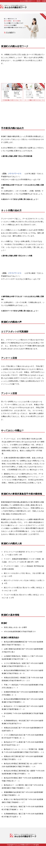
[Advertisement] (23, 73)
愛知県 (38, 1)
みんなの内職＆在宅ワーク (27, 1)
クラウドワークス (14, 174)
